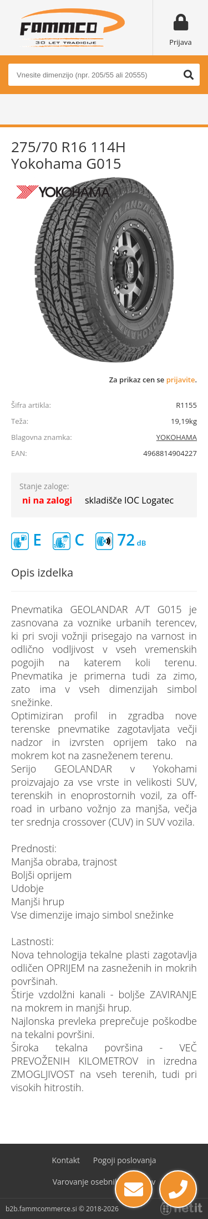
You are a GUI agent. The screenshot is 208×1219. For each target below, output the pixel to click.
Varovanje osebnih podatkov (104, 1181)
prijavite (180, 380)
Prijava (180, 42)
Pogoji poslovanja (124, 1160)
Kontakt (66, 1160)
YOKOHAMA (176, 437)
